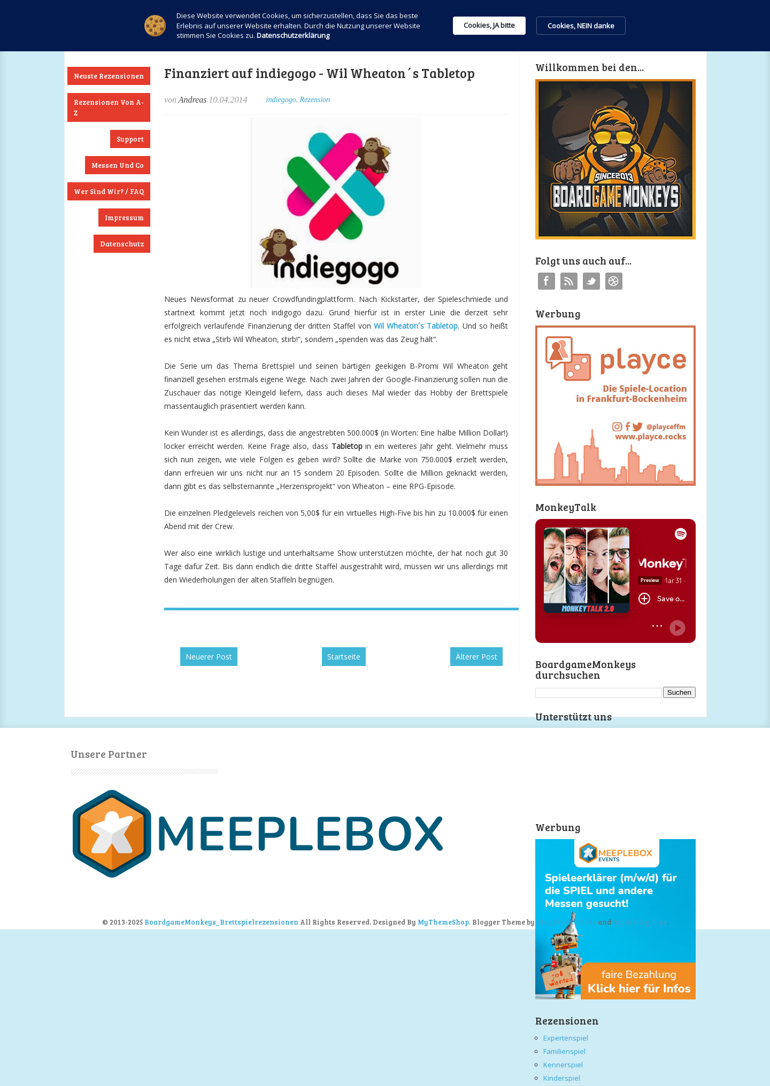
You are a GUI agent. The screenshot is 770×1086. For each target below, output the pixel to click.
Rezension (315, 100)
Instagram (613, 281)
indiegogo (281, 100)
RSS (569, 281)
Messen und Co (117, 165)
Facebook (546, 281)
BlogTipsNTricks (566, 922)
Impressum (124, 217)
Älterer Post (476, 656)
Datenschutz (122, 244)
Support (130, 139)
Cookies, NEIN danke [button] (581, 25)
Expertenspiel (565, 1038)
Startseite (343, 656)
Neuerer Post (209, 656)
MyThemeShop (443, 922)
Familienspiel (564, 1051)
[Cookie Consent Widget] (385, 25)
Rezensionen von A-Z (109, 107)
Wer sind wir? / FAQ (109, 191)
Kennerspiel (563, 1064)
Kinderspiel (561, 1078)
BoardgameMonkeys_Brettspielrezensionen (221, 922)
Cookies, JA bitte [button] (489, 25)
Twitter (591, 281)
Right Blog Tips (640, 922)
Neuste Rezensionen (109, 76)
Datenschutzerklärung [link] (293, 35)
